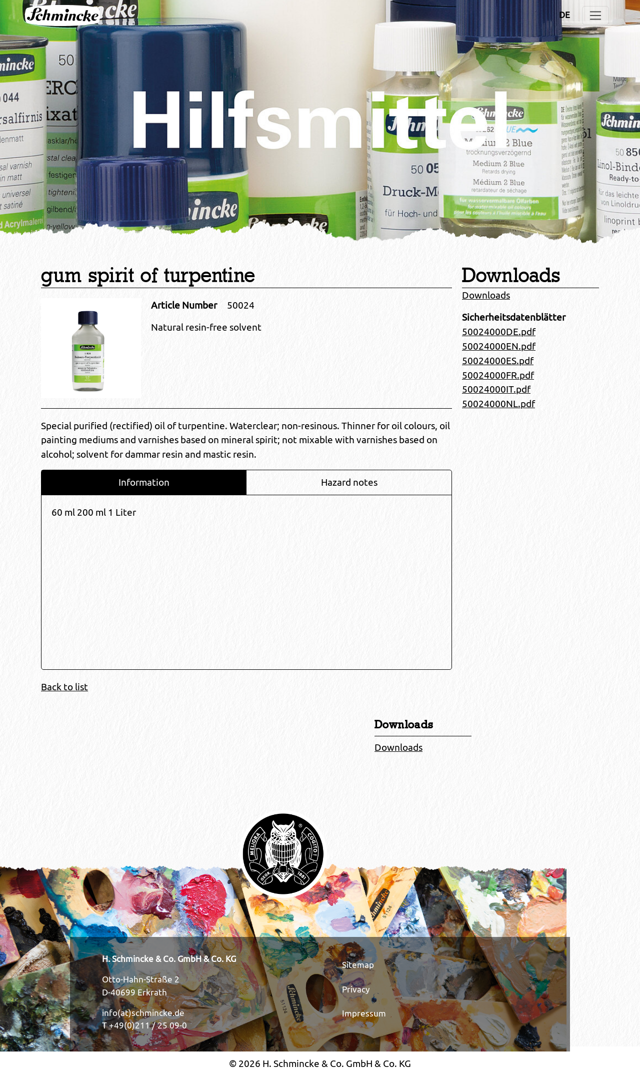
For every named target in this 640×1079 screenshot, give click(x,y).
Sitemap (358, 965)
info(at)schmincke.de (143, 1013)
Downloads (486, 295)
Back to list (64, 686)
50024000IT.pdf (496, 389)
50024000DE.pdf (499, 331)
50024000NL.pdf (498, 403)
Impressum (364, 1013)
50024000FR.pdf (498, 375)
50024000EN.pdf (499, 346)
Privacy (356, 989)
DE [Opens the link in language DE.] (564, 15)
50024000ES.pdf (498, 360)
